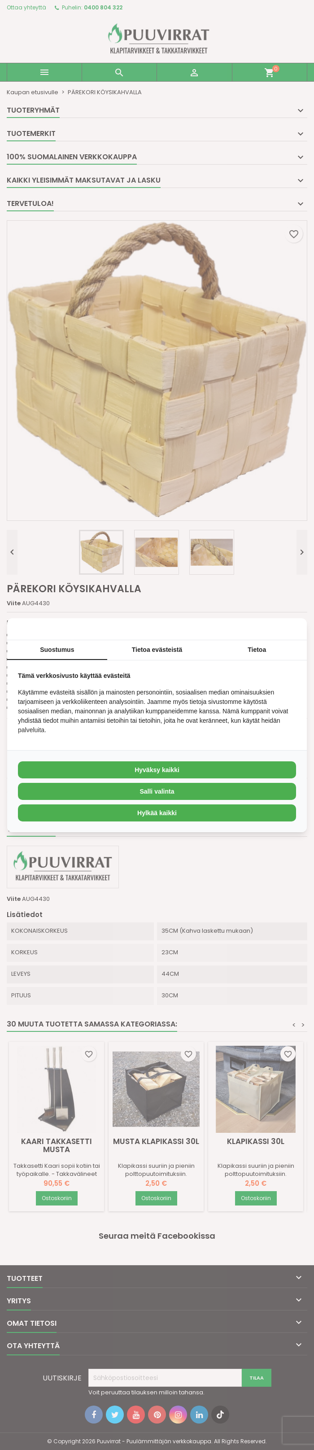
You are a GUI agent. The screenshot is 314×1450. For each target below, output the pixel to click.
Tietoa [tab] (257, 649)
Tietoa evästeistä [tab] (157, 649)
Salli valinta (157, 791)
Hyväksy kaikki (157, 769)
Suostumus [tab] (57, 649)
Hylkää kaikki (157, 813)
